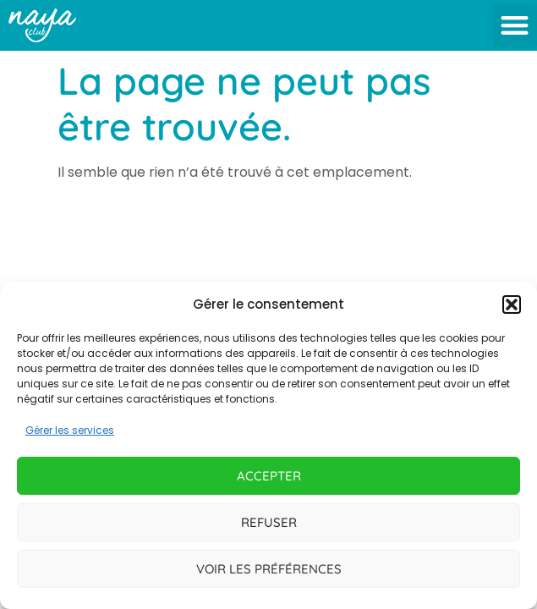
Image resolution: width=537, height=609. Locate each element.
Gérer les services (69, 430)
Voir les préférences (269, 569)
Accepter (269, 476)
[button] (511, 304)
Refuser (269, 522)
